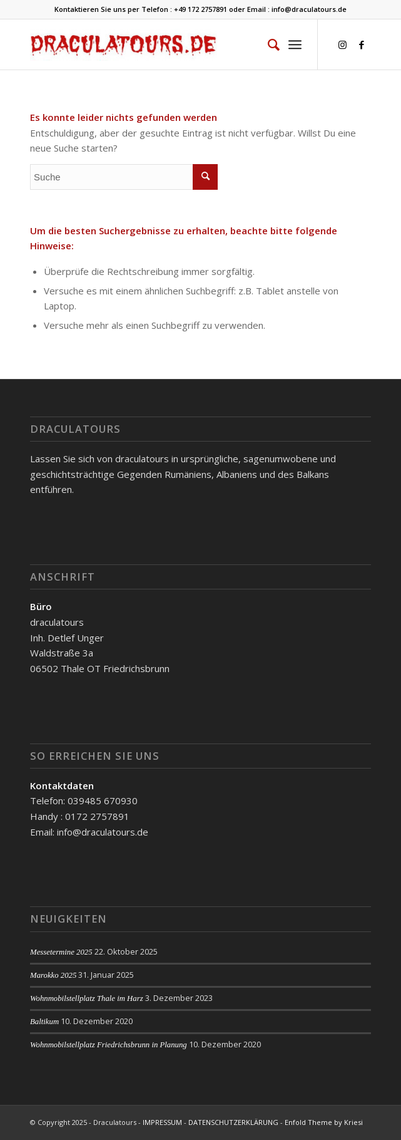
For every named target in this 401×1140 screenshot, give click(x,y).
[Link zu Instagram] (342, 44)
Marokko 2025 (53, 975)
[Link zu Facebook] (361, 44)
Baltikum (44, 1021)
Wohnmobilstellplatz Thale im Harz (86, 998)
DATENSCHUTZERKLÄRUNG (233, 1122)
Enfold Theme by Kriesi (324, 1122)
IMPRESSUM (162, 1122)
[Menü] (295, 44)
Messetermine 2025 (61, 952)
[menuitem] (267, 44)
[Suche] (267, 44)
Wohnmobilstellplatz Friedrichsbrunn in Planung (108, 1044)
